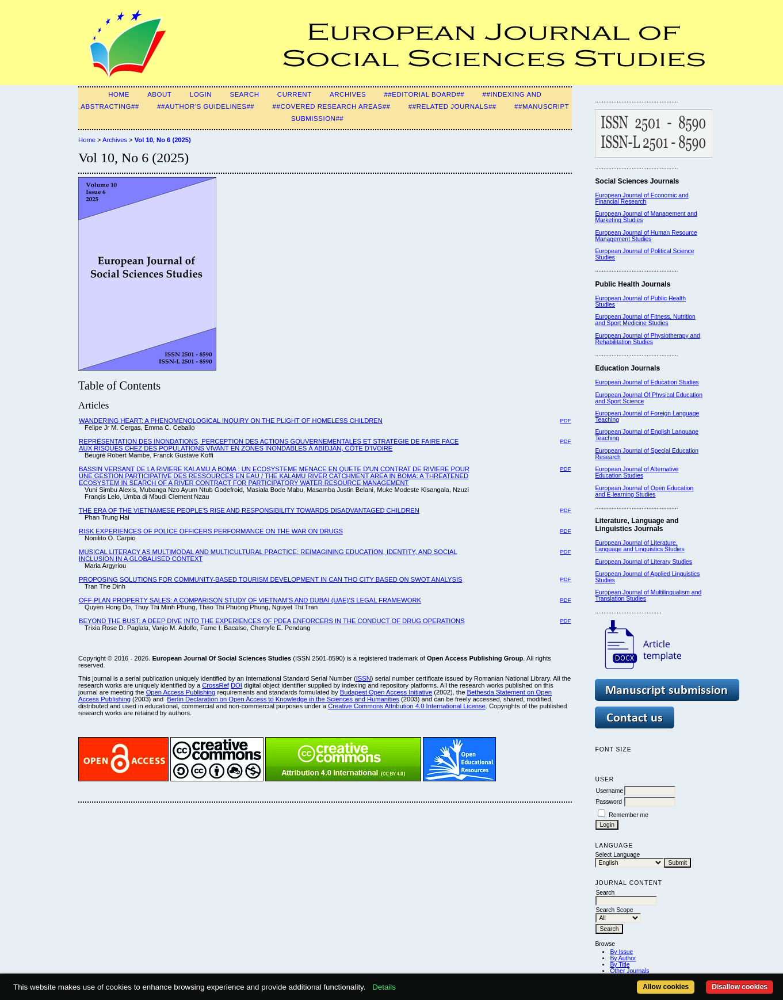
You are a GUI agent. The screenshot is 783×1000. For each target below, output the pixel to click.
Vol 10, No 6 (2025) (163, 139)
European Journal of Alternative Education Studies (636, 472)
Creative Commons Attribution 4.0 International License (407, 706)
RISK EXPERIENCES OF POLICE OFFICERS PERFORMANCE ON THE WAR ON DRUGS (211, 531)
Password (608, 802)
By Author (623, 958)
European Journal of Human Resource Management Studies (646, 236)
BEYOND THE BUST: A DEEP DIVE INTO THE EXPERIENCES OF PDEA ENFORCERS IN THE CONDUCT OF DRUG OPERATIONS (272, 620)
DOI (236, 685)
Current (294, 94)
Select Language (617, 855)
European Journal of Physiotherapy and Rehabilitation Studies (647, 339)
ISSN (363, 678)
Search (244, 94)
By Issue (621, 952)
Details (384, 987)
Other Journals (629, 971)
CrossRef (215, 685)
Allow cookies (666, 987)
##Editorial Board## (424, 94)
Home (118, 94)
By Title (619, 964)
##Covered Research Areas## (332, 106)
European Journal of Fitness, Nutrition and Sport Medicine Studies (645, 320)
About (159, 94)
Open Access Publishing (181, 692)
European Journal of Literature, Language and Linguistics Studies (639, 546)
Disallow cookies (739, 987)
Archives (348, 94)
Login (201, 94)
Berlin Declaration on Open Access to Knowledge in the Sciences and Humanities (283, 699)
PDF (565, 420)
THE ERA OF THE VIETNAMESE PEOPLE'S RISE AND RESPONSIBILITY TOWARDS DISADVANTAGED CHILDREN (249, 510)
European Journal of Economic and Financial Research (641, 198)
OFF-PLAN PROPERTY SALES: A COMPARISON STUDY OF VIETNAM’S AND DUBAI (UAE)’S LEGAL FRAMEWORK (250, 600)
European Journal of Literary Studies (643, 562)
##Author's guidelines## (205, 106)
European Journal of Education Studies (646, 382)
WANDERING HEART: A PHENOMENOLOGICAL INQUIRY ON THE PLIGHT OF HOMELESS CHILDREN (231, 420)
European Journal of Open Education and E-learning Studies (644, 491)
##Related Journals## (452, 106)
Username (609, 791)
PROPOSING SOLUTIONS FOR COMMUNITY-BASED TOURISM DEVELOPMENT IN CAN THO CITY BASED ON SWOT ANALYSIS (270, 579)
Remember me (628, 815)
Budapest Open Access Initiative (386, 692)
